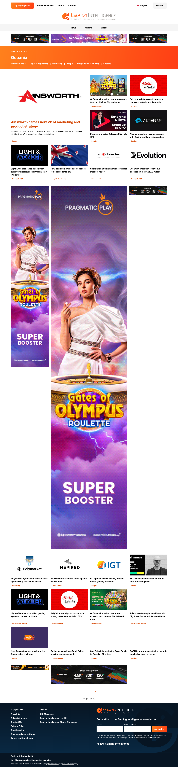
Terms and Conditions (22, 738)
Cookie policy (17, 730)
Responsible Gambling (88, 63)
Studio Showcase (45, 5)
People (69, 63)
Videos (104, 27)
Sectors (107, 63)
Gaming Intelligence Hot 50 (53, 718)
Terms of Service (68, 764)
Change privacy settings (23, 734)
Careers (72, 5)
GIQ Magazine (47, 714)
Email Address (130, 724)
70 (96, 691)
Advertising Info (19, 718)
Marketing (57, 63)
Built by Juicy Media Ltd (22, 756)
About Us (15, 714)
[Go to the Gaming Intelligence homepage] (89, 16)
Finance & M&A (18, 63)
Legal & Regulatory (39, 63)
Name (99, 724)
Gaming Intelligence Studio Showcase (58, 722)
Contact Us (16, 722)
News (14, 51)
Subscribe (159, 729)
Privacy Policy (17, 726)
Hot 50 (61, 5)
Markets (23, 51)
